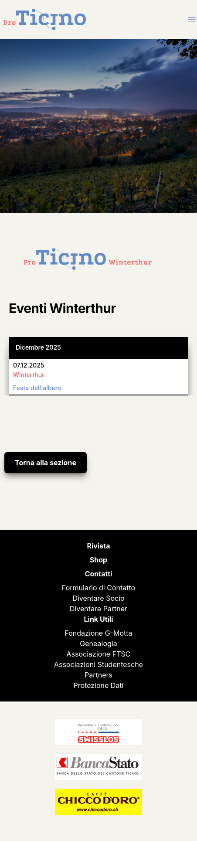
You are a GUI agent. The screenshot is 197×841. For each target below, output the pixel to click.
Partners (98, 675)
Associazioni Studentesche (98, 664)
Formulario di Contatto (98, 587)
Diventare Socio (98, 598)
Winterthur (28, 374)
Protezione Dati (99, 685)
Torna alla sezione (45, 462)
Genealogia (98, 643)
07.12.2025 (28, 365)
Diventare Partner (98, 608)
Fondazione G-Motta (98, 633)
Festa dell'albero (37, 388)
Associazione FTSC (99, 654)
